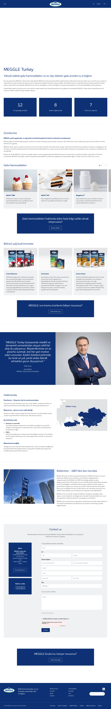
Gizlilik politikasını (48, 619)
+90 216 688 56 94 (20, 587)
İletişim (98, 4)
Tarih (69, 693)
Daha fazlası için (55, 311)
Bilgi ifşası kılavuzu (91, 705)
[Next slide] (107, 165)
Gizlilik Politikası (73, 705)
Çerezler (82, 705)
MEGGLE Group (54, 688)
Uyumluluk (71, 691)
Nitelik (51, 693)
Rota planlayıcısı (20, 570)
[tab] (99, 165)
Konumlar (52, 691)
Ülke (42, 582)
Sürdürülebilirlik (72, 688)
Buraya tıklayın (55, 228)
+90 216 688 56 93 (20, 588)
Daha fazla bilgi (55, 660)
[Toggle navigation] (5, 4)
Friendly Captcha (62, 625)
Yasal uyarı (52, 705)
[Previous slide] (104, 165)
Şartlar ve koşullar (62, 705)
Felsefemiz (71, 695)
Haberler (52, 695)
